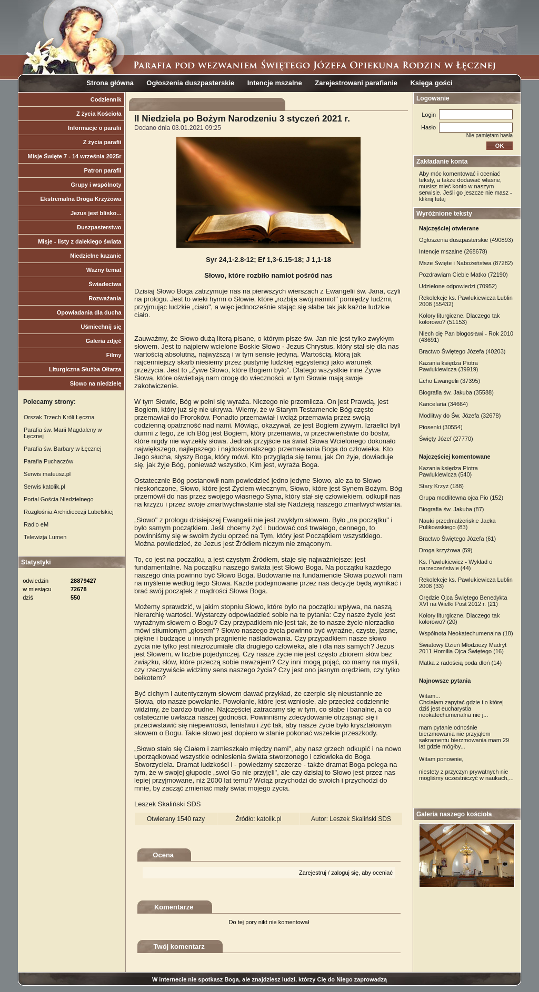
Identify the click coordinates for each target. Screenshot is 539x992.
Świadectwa (104, 284)
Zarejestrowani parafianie (356, 83)
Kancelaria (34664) (443, 404)
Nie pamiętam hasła (489, 135)
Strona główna (110, 83)
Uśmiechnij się (101, 326)
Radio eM (36, 524)
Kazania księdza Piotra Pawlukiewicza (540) (448, 471)
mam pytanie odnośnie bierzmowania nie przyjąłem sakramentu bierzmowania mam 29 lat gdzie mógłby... (464, 737)
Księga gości (431, 83)
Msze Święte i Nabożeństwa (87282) (466, 263)
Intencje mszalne (274, 83)
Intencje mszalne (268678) (453, 251)
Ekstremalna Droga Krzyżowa (80, 199)
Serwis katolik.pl (44, 486)
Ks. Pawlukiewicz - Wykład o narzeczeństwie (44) (455, 565)
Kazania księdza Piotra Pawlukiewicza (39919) (448, 366)
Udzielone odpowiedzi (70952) (458, 286)
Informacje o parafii (94, 128)
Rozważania (104, 298)
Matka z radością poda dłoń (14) (460, 663)
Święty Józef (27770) (446, 439)
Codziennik (106, 99)
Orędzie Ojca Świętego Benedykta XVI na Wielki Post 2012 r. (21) (463, 600)
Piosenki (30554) (441, 427)
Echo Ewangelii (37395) (449, 381)
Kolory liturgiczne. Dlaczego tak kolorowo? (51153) (459, 318)
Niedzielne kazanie (95, 255)
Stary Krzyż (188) (441, 486)
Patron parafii (103, 170)
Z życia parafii (102, 142)
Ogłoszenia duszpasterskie (190, 83)
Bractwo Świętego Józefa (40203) (462, 351)
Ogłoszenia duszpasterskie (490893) (466, 240)
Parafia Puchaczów (48, 461)
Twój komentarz (179, 946)
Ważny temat (104, 270)
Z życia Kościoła (99, 113)
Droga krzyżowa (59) (445, 550)
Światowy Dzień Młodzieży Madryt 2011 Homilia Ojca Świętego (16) (462, 648)
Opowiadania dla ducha (89, 312)
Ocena (163, 855)
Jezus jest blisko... (96, 213)
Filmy (114, 355)
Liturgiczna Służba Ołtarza (85, 369)
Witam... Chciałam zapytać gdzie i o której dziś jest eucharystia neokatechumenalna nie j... (461, 705)
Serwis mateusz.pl (47, 474)
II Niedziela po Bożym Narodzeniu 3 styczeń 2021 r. (242, 119)
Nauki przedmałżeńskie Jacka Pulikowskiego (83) (457, 524)
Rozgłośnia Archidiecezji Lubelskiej (69, 512)
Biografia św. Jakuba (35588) (456, 392)
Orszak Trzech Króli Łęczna (59, 417)
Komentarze (173, 907)
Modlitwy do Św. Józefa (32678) (460, 415)
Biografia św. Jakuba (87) (451, 509)
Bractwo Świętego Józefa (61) (457, 538)
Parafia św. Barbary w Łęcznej (62, 449)
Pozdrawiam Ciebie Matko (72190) (463, 274)
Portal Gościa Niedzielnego (59, 499)
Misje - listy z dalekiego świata (79, 241)
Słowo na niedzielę (96, 383)
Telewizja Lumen (45, 537)
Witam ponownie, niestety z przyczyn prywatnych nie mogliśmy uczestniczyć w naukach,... (466, 768)
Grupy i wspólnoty (96, 184)
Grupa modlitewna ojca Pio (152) (461, 497)
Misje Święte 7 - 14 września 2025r (75, 156)
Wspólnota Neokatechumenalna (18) (466, 633)
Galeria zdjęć (104, 341)
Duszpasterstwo (99, 227)
